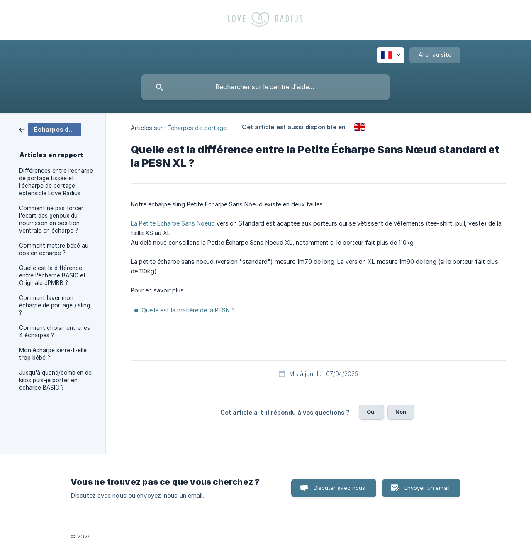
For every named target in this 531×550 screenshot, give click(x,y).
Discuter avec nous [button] (339, 487)
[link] (50, 129)
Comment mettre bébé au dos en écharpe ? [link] (53, 249)
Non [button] (400, 411)
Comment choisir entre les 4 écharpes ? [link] (54, 331)
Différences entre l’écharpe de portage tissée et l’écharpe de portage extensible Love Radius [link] (56, 181)
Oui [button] (371, 411)
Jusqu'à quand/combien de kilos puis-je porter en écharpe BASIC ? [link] (55, 380)
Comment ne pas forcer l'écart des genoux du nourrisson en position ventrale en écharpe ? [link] (51, 219)
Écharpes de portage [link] (197, 127)
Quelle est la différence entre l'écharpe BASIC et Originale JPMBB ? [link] (52, 275)
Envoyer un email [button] (427, 487)
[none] (390, 55)
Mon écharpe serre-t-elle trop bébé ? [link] (53, 354)
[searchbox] (265, 87)
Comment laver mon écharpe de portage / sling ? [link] (54, 305)
